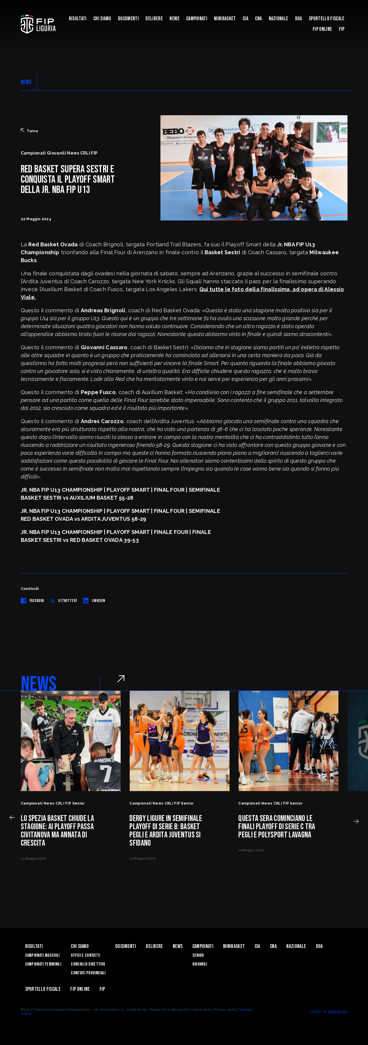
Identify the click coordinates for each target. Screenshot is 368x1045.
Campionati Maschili (42, 955)
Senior (198, 955)
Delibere (154, 19)
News (174, 19)
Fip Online (322, 29)
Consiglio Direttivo (88, 964)
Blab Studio (338, 1011)
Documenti (128, 19)
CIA (245, 19)
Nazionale (278, 19)
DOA (298, 19)
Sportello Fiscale (326, 19)
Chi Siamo (102, 19)
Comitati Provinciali (88, 973)
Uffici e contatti (85, 955)
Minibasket (225, 19)
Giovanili (199, 964)
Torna (29, 130)
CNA (258, 19)
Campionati (196, 19)
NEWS (26, 82)
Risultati (78, 19)
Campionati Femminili (43, 964)
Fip (342, 29)
